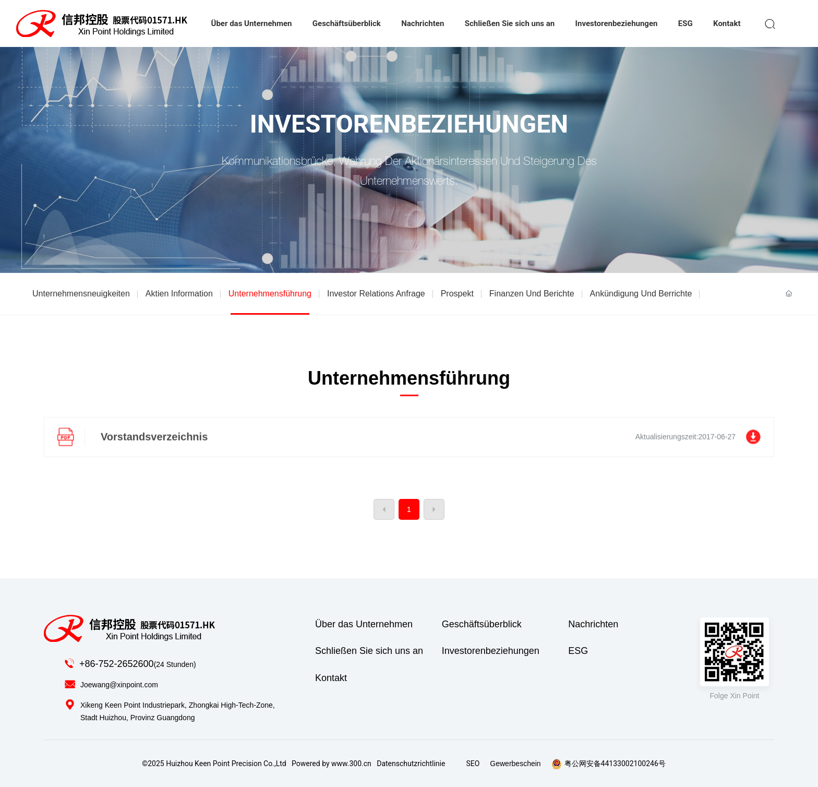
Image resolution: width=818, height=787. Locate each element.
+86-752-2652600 (116, 664)
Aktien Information (179, 293)
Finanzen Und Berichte (531, 293)
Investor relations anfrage (376, 293)
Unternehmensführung (269, 293)
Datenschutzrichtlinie (411, 763)
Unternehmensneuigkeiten (81, 293)
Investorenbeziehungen (409, 124)
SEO (472, 763)
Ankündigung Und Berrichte (641, 293)
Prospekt (457, 293)
